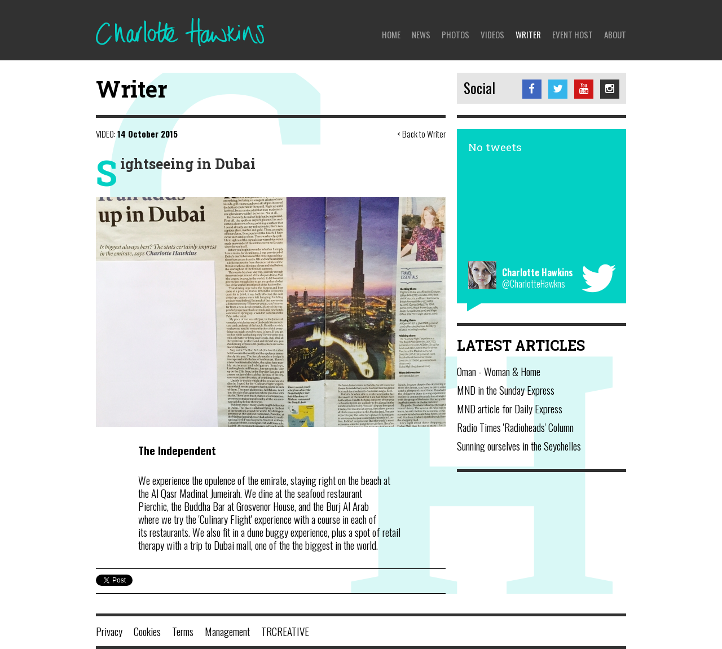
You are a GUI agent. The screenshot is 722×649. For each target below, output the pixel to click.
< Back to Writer (421, 133)
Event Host (572, 34)
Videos (492, 34)
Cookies (147, 631)
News (421, 34)
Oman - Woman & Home (498, 371)
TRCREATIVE (285, 631)
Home (391, 34)
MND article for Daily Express (509, 408)
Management (227, 631)
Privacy (109, 631)
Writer (528, 34)
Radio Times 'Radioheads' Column (515, 427)
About (615, 34)
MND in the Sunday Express (505, 390)
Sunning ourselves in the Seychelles (519, 445)
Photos (455, 34)
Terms (182, 631)
